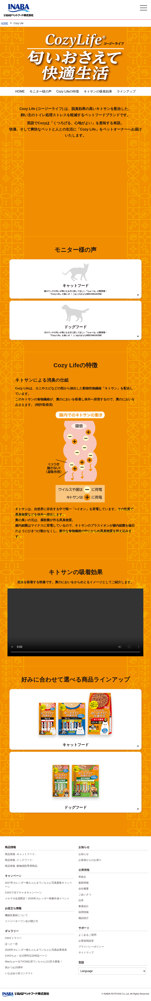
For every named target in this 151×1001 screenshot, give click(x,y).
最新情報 (83, 882)
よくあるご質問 (87, 934)
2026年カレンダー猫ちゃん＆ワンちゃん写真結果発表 (36, 949)
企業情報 (83, 869)
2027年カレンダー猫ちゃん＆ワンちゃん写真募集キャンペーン (38, 884)
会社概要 (83, 888)
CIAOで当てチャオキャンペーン (23, 892)
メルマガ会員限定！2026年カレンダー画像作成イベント (37, 898)
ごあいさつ (84, 894)
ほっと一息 (11, 943)
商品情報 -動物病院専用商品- (21, 865)
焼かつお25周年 (14, 967)
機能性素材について (16, 915)
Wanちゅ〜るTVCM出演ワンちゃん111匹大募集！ (34, 961)
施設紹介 (83, 918)
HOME (20, 91)
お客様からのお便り (89, 860)
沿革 (81, 900)
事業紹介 (83, 906)
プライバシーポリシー (91, 946)
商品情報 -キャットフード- (20, 854)
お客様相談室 (86, 940)
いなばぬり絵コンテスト (19, 973)
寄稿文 (82, 876)
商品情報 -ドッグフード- (19, 860)
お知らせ (83, 854)
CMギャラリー (13, 938)
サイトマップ (86, 952)
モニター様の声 (40, 91)
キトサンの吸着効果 (98, 91)
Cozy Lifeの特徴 (67, 91)
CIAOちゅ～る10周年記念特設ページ (26, 955)
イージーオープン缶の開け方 (21, 921)
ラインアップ (126, 91)
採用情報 (83, 912)
